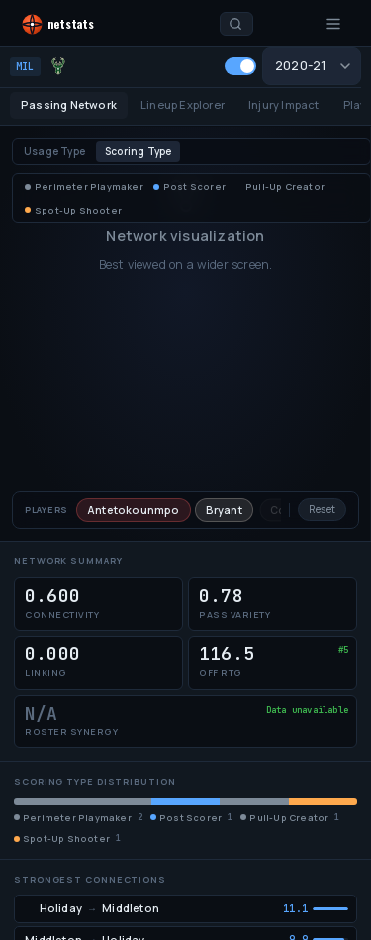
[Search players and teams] (236, 24)
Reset (322, 509)
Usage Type (54, 151)
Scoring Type (138, 151)
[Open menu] (333, 24)
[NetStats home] (77, 24)
